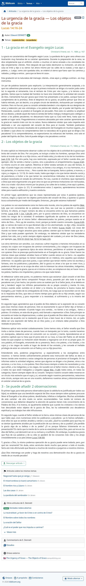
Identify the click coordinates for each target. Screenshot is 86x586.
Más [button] (38, 3)
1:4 (12, 159)
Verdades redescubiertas (17, 508)
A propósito (20, 577)
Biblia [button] (20, 3)
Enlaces (7, 577)
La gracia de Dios (18, 40)
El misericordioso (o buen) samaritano (24, 480)
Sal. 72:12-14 (36, 239)
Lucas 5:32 (79, 162)
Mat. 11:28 (55, 370)
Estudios (8, 545)
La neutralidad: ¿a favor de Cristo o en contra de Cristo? (27, 512)
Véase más (9, 532)
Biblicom (8, 3)
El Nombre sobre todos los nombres (19, 517)
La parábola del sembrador (19, 495)
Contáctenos (36, 577)
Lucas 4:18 (13, 213)
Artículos (12, 11)
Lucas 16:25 (65, 228)
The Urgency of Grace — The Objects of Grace (32, 558)
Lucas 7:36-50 (38, 437)
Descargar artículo (13, 463)
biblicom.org (11, 581)
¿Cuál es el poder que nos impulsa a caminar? (23, 527)
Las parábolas (31, 40)
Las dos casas (13, 490)
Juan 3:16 (5, 159)
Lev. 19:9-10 (18, 239)
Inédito (77, 18)
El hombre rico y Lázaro (17, 485)
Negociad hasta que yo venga (21, 476)
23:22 (26, 239)
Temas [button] (29, 3)
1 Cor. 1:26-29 (25, 213)
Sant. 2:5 (46, 239)
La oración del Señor (12, 522)
